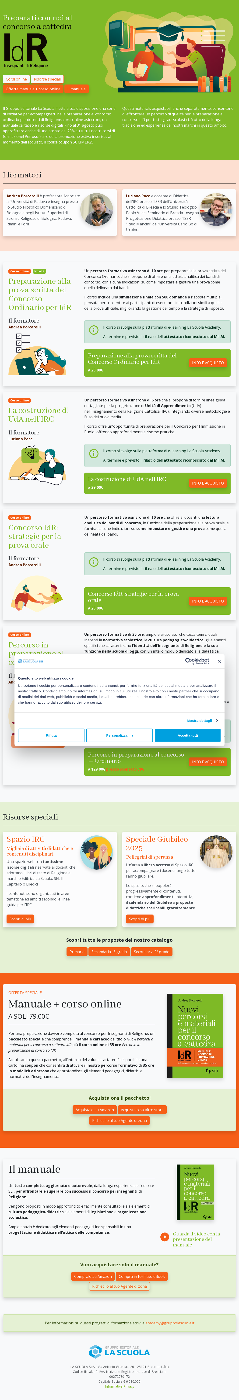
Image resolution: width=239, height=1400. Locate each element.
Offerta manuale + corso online (33, 89)
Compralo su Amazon (93, 1276)
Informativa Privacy (119, 1386)
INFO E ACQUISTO (208, 362)
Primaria (77, 951)
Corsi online (16, 79)
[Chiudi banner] (219, 661)
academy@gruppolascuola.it (169, 1323)
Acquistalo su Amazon (95, 1109)
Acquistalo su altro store (142, 1109)
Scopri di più (20, 919)
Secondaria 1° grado (109, 951)
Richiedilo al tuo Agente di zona (119, 1120)
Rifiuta (51, 735)
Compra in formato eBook (142, 1276)
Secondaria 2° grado (151, 951)
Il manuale (76, 89)
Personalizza (119, 735)
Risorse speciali (47, 79)
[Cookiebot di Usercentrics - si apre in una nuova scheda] (188, 661)
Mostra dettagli (199, 720)
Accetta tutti (188, 735)
